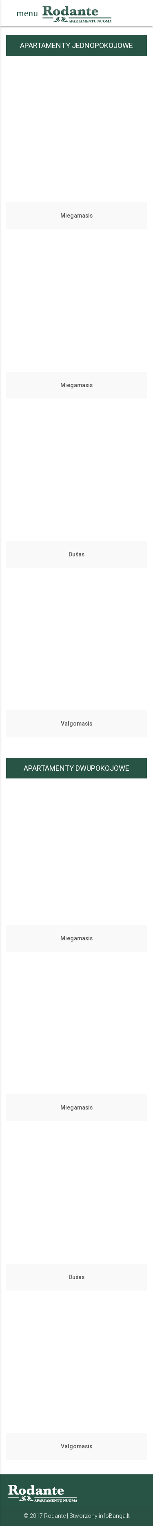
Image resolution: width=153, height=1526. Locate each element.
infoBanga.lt (114, 1516)
